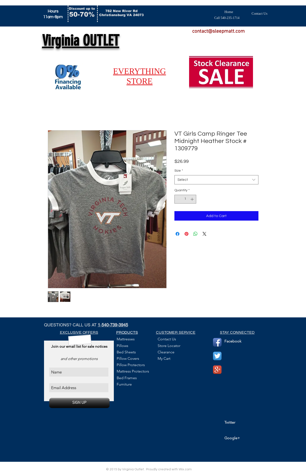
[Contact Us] (259, 13)
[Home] (229, 12)
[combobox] (216, 179)
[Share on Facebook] (177, 234)
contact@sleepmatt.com (218, 31)
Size (178, 170)
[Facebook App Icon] (217, 342)
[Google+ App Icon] (217, 369)
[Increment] (192, 199)
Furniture (124, 384)
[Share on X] (204, 234)
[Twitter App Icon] (217, 356)
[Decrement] (178, 199)
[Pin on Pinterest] (186, 234)
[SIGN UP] (79, 403)
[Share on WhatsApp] (195, 234)
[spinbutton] (185, 199)
